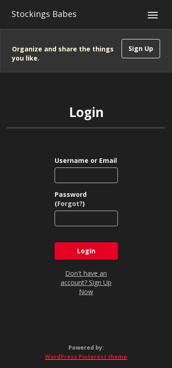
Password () (71, 199)
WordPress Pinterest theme (86, 357)
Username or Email (86, 160)
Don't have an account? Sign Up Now (86, 282)
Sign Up (140, 48)
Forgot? (70, 203)
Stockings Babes (44, 13)
